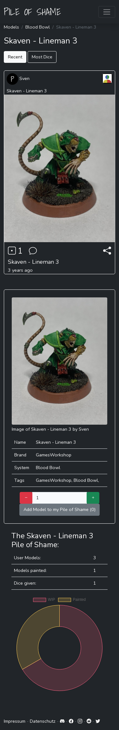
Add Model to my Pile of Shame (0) (59, 509)
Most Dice (42, 57)
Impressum (14, 721)
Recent (15, 57)
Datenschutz (43, 721)
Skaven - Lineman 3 (27, 91)
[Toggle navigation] (106, 12)
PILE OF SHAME (32, 11)
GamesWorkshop (53, 455)
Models (11, 27)
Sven (18, 78)
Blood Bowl (37, 27)
